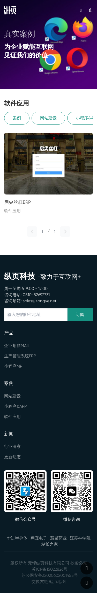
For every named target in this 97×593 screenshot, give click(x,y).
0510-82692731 (36, 294)
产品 (8, 332)
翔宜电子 (39, 538)
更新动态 (12, 456)
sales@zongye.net (39, 300)
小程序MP (13, 366)
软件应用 (12, 416)
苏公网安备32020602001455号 (49, 575)
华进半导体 (17, 538)
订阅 (80, 314)
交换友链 (40, 581)
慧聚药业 (58, 538)
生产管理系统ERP (20, 355)
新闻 (8, 433)
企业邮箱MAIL (17, 345)
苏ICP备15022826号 (50, 569)
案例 (17, 118)
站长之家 (49, 544)
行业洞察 (12, 446)
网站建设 (48, 118)
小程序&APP (15, 406)
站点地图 (57, 581)
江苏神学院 (80, 538)
